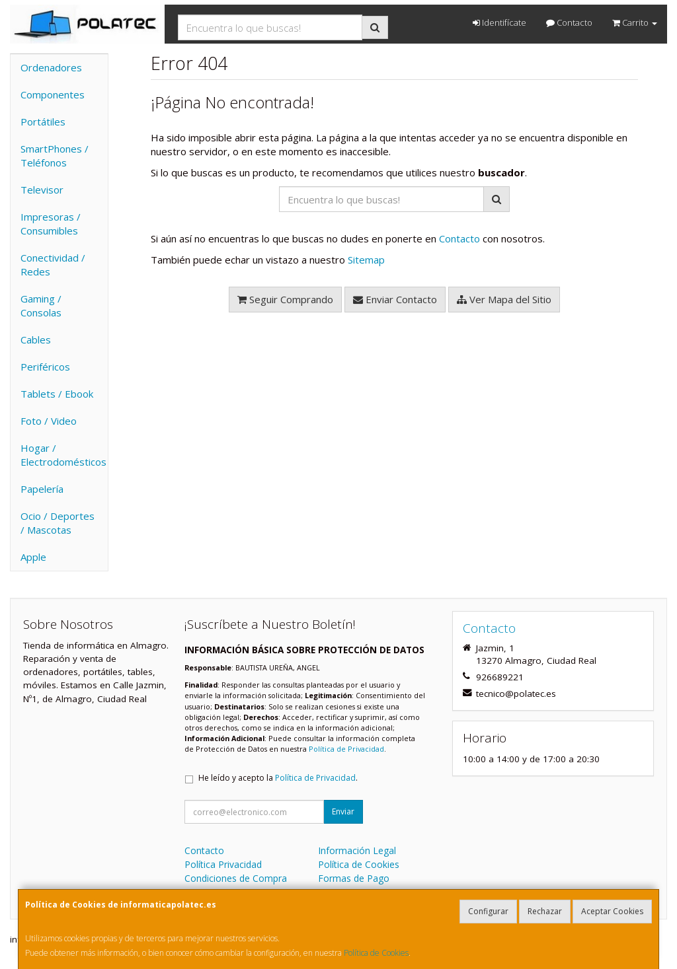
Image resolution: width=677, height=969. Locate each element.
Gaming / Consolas (40, 305)
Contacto (569, 22)
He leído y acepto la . (278, 777)
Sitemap (366, 259)
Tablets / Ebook (56, 393)
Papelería (41, 488)
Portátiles (42, 121)
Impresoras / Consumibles (50, 223)
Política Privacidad (223, 864)
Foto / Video (48, 420)
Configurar (488, 911)
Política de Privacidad (346, 749)
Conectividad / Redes (52, 264)
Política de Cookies (376, 952)
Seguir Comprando (285, 299)
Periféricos (45, 366)
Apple (33, 556)
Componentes (52, 94)
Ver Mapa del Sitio (504, 299)
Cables (35, 339)
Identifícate (499, 22)
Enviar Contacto (395, 299)
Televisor (41, 189)
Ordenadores (51, 67)
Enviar (343, 811)
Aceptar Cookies (612, 911)
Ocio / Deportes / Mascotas (57, 522)
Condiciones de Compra (235, 878)
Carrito (634, 22)
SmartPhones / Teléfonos (54, 155)
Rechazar (545, 911)
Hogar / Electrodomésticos (63, 454)
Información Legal (357, 850)
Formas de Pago (353, 878)
